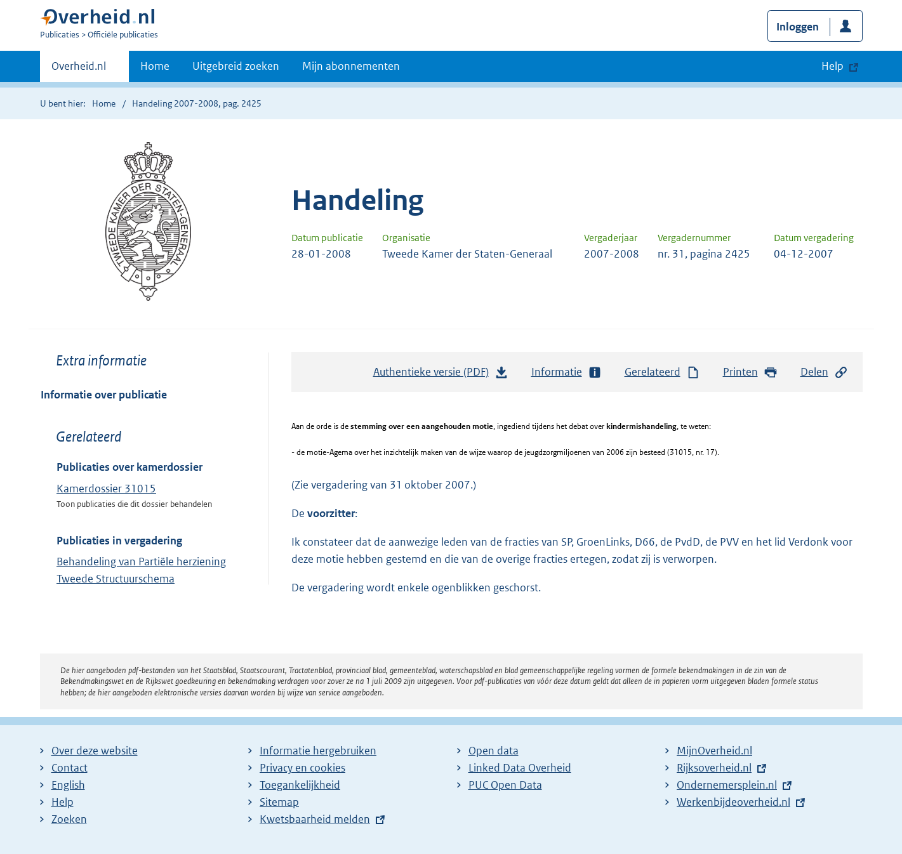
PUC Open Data (505, 785)
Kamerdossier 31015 (106, 489)
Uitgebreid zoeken (235, 66)
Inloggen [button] (797, 27)
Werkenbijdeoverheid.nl (733, 802)
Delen (824, 372)
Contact (69, 768)
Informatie (566, 372)
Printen (750, 372)
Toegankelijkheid (300, 785)
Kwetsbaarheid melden (315, 819)
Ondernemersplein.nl (727, 785)
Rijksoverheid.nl (714, 768)
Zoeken (69, 819)
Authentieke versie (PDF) (441, 375)
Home (154, 66)
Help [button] (832, 66)
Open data (493, 751)
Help (62, 802)
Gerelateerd (663, 372)
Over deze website (94, 751)
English (68, 785)
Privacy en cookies (302, 768)
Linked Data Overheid (519, 768)
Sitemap (279, 802)
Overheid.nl (78, 70)
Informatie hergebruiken (318, 751)
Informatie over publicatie (104, 395)
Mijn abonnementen (351, 66)
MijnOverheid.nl (714, 751)
